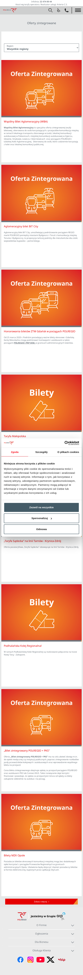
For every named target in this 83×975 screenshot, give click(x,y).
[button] (51, 10)
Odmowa (41, 529)
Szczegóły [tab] (41, 452)
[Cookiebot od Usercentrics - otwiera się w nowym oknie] (64, 443)
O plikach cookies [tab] (68, 452)
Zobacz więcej (41, 901)
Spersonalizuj (41, 518)
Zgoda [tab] (15, 452)
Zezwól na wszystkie (41, 507)
